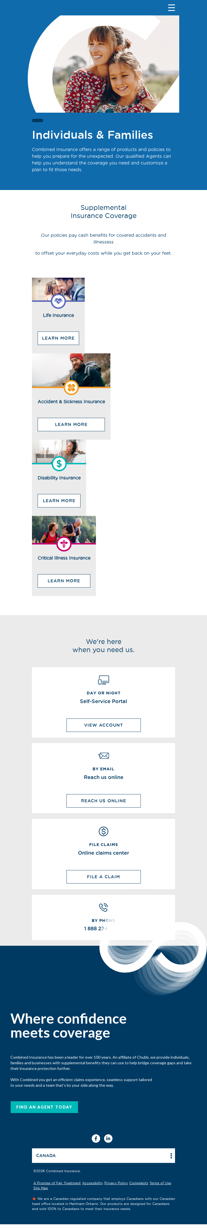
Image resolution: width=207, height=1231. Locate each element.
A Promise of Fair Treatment (57, 1183)
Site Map (40, 1188)
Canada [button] (46, 1155)
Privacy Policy (116, 1183)
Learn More (58, 338)
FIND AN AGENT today (44, 1107)
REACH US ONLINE (103, 800)
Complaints (138, 1183)
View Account (103, 725)
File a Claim (103, 876)
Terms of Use (160, 1183)
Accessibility (92, 1183)
